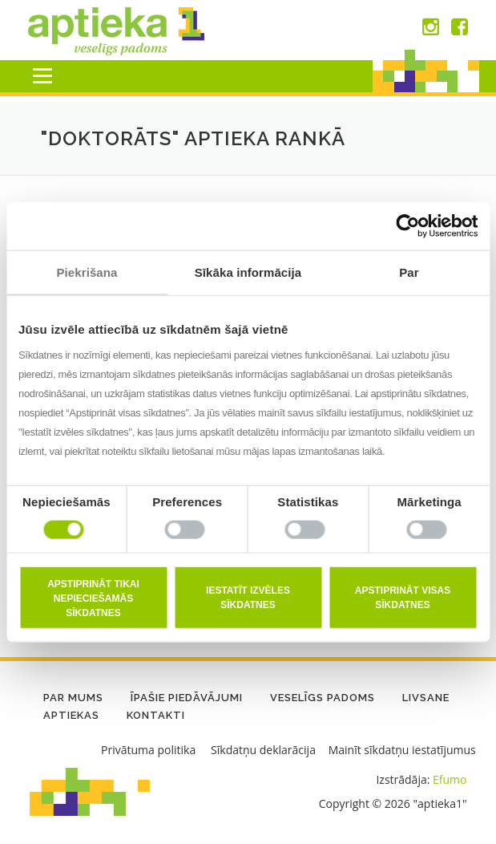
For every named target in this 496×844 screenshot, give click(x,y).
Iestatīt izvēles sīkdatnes (248, 597)
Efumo (449, 779)
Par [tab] (409, 272)
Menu (42, 76)
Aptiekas (71, 715)
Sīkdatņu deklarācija (263, 749)
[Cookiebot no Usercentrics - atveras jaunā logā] (407, 226)
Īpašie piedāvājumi (187, 698)
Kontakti (156, 715)
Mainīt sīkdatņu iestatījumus (402, 749)
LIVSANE (426, 698)
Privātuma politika (148, 749)
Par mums (73, 698)
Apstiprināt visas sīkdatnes (402, 597)
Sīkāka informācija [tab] (248, 272)
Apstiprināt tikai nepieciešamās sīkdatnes (93, 598)
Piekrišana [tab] (86, 272)
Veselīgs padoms (322, 698)
